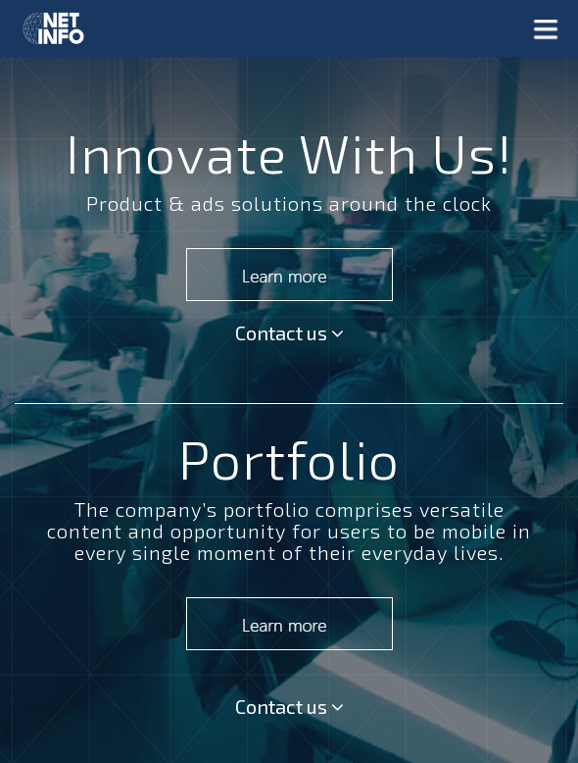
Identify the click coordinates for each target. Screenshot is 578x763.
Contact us (289, 332)
